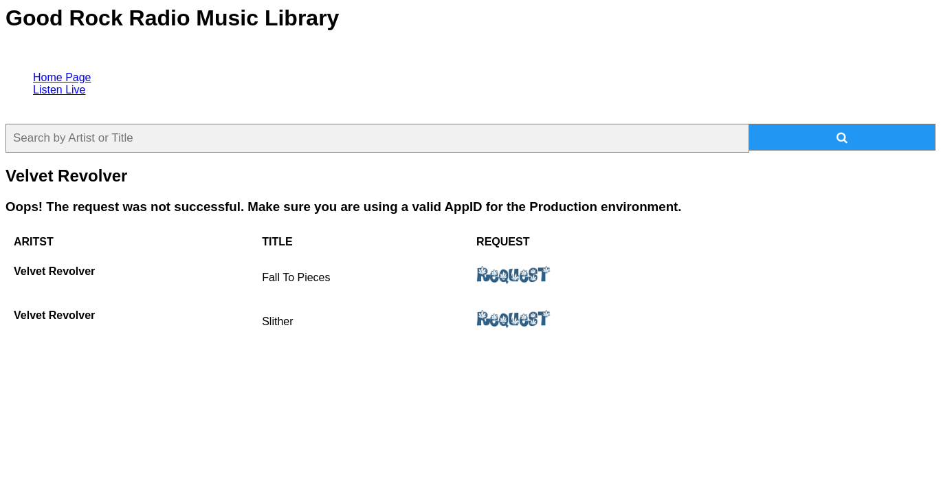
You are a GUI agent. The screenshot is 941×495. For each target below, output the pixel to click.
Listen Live (59, 90)
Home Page (62, 77)
